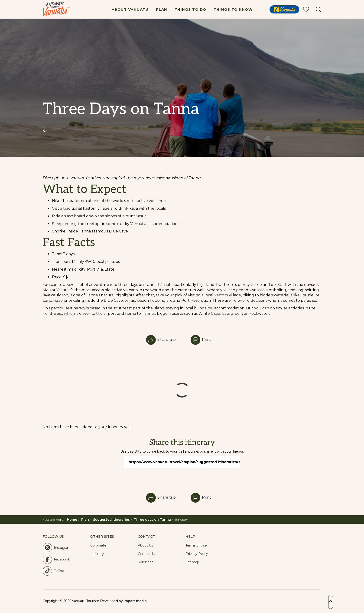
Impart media (135, 601)
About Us (145, 545)
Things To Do (190, 9)
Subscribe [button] (146, 562)
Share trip (161, 339)
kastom (221, 295)
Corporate (98, 545)
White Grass (209, 313)
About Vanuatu (130, 9)
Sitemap (192, 562)
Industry (97, 554)
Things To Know (233, 9)
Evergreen (232, 313)
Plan (161, 9)
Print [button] (201, 339)
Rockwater (259, 313)
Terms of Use (196, 545)
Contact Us (147, 554)
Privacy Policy (196, 554)
